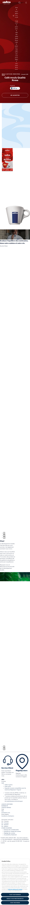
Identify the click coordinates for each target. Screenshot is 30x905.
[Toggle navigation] (26, 2)
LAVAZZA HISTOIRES (7, 783)
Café (2, 761)
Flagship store (21, 749)
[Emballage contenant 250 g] (15, 41)
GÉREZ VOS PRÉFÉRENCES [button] (15, 898)
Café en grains (8, 763)
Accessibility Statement (10, 813)
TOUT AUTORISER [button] (15, 894)
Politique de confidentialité (11, 808)
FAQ (2, 789)
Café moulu (8, 765)
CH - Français (5, 801)
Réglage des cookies (9, 812)
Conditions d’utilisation (7, 794)
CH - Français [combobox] (5, 800)
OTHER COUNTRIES (6, 806)
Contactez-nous (5, 791)
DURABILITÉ (4, 784)
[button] (19, 2)
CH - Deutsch (4, 803)
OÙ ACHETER (15, 48)
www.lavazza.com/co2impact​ (15, 780)
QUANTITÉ (12, 38)
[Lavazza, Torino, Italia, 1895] (7, 2)
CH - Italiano (4, 805)
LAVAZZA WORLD (6, 786)
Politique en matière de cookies (12, 810)
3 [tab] (4, 516)
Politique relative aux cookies (15, 889)
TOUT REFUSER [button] (15, 902)
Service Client (7, 747)
